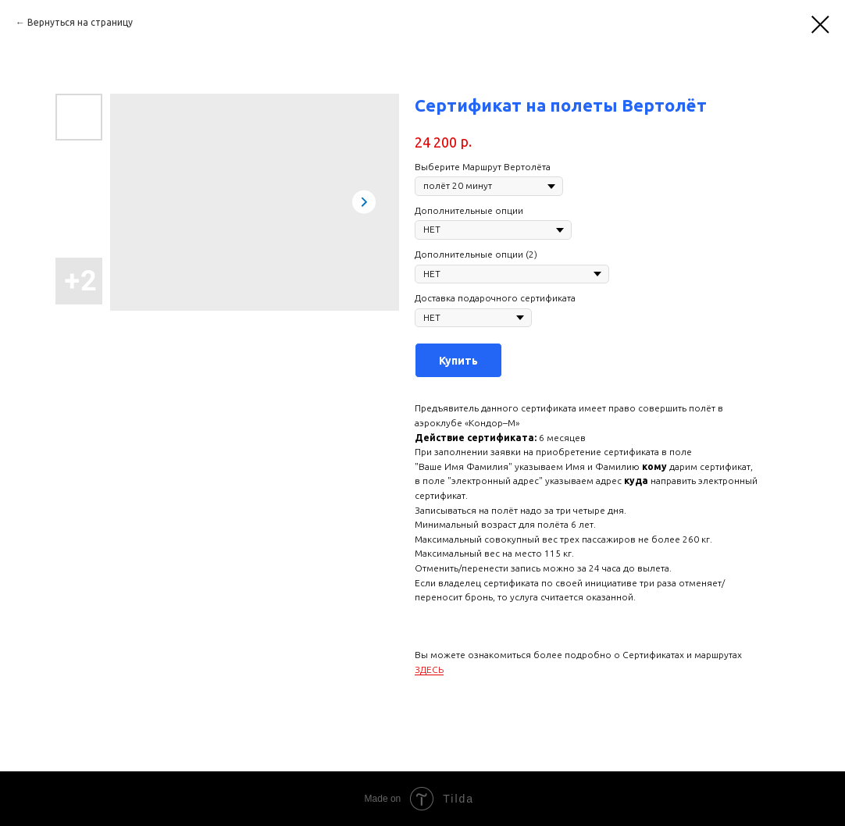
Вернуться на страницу (80, 22)
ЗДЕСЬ (429, 669)
